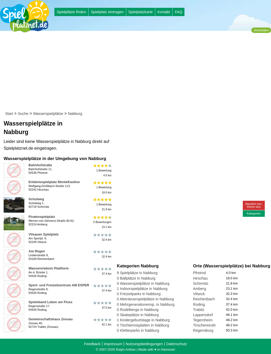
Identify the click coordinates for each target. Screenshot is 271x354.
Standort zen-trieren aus (253, 205)
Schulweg (36, 199)
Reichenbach (204, 299)
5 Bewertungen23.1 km (101, 222)
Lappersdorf (203, 315)
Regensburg (203, 330)
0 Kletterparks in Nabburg (138, 330)
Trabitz (198, 310)
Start (9, 114)
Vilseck (199, 294)
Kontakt (164, 12)
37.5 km (101, 305)
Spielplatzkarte (140, 12)
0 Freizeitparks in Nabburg (139, 294)
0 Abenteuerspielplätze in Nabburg (145, 299)
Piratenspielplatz (41, 217)
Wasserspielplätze (48, 114)
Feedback (92, 344)
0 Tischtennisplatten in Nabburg (143, 325)
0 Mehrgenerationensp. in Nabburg (145, 304)
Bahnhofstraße (40, 165)
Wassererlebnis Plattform (48, 268)
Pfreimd (199, 273)
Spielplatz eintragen (107, 12)
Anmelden (261, 30)
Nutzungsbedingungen (144, 344)
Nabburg (75, 114)
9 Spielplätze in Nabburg (137, 273)
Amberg (199, 289)
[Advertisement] (137, 72)
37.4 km (101, 271)
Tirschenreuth (204, 325)
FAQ (178, 12)
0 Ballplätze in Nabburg (136, 278)
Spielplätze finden (71, 12)
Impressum (113, 344)
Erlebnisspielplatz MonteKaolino (54, 182)
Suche (23, 114)
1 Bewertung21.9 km (101, 204)
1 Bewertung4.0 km (101, 170)
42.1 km (101, 322)
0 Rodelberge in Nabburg (138, 310)
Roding (199, 304)
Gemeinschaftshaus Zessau (50, 319)
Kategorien (254, 213)
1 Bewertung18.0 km (101, 187)
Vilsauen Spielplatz (43, 234)
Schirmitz (200, 283)
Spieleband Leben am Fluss (50, 302)
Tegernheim (202, 320)
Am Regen (36, 251)
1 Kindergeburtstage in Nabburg (143, 320)
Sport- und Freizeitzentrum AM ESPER (58, 285)
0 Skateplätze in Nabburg (138, 315)
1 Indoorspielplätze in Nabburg (142, 289)
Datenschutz (176, 344)
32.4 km (101, 237)
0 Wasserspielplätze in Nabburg (143, 283)
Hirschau (200, 278)
